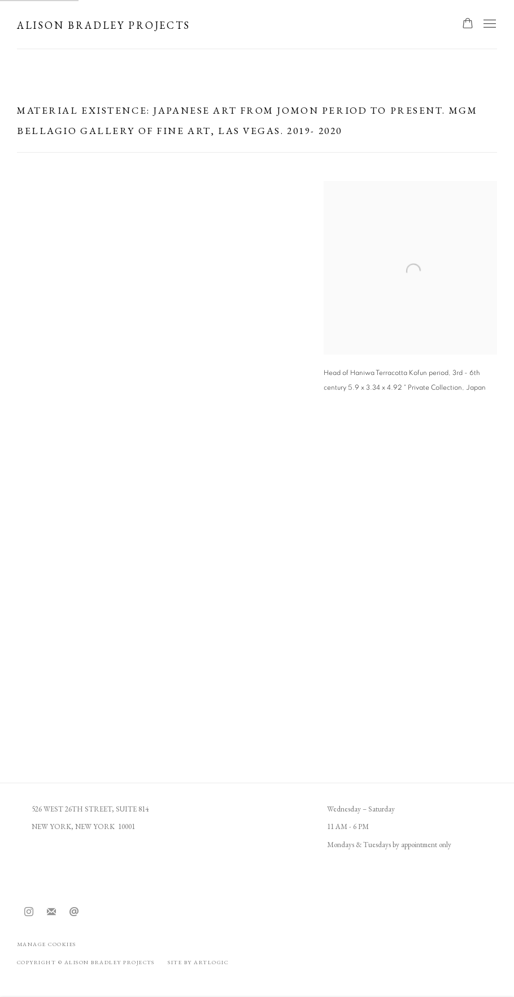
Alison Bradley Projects (103, 25)
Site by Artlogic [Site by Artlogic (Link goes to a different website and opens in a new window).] (198, 962)
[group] (257, 577)
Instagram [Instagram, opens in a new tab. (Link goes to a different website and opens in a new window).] (29, 912)
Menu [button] (488, 24)
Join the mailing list (51, 912)
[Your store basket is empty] (467, 24)
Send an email (74, 912)
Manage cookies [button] (46, 944)
